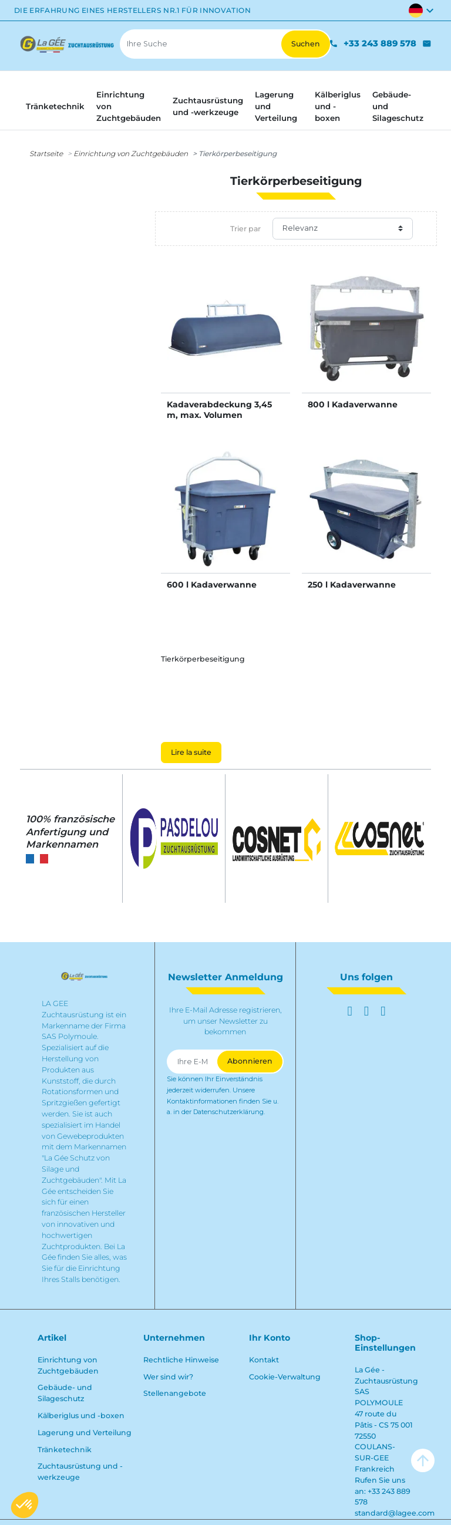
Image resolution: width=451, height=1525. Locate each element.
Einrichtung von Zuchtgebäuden (130, 153)
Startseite (46, 153)
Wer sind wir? (168, 1376)
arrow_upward (423, 1460)
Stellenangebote (174, 1393)
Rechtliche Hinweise (181, 1359)
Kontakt (264, 1359)
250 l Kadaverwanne (352, 584)
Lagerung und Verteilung (85, 1432)
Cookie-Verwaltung (285, 1376)
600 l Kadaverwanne (212, 584)
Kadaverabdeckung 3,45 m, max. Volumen (219, 409)
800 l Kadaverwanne (353, 404)
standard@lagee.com (395, 1513)
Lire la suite (191, 752)
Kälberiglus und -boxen (81, 1415)
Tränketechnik (65, 1449)
